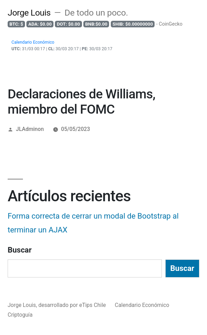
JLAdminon (30, 129)
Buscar (20, 250)
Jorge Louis (29, 13)
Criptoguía (20, 314)
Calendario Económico (142, 305)
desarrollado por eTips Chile (72, 305)
